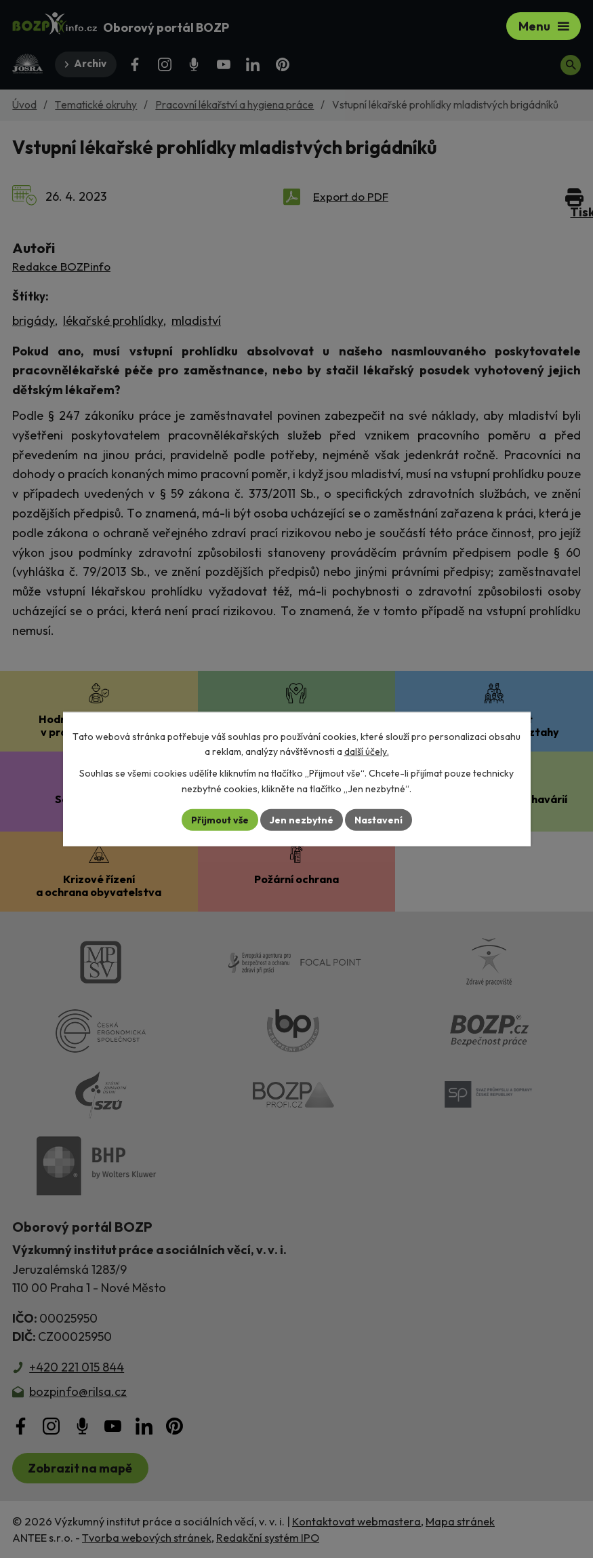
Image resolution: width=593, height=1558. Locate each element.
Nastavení (378, 819)
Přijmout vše (220, 819)
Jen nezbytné (301, 819)
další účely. (366, 751)
